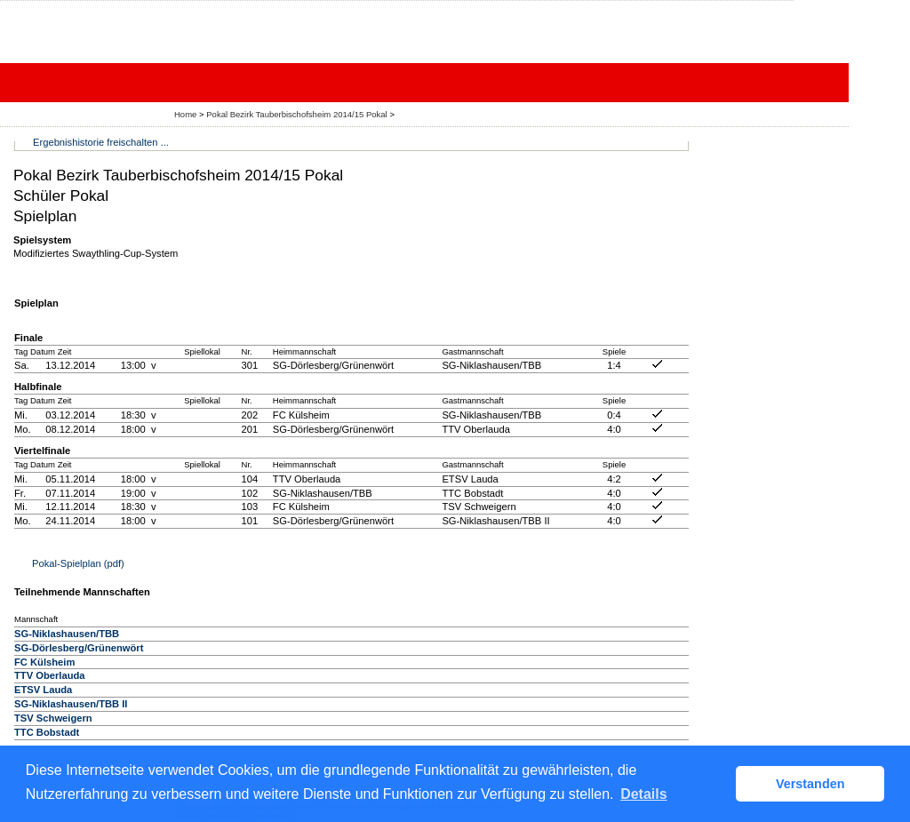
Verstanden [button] (810, 784)
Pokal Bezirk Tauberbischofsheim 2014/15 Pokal (297, 114)
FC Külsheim (44, 662)
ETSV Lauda (43, 689)
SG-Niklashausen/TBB (66, 633)
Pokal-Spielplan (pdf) (78, 563)
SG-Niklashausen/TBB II (70, 703)
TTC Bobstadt (46, 732)
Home (185, 114)
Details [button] (643, 794)
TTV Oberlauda (49, 675)
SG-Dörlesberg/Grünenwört (78, 647)
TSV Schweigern (53, 718)
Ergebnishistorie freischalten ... (101, 142)
